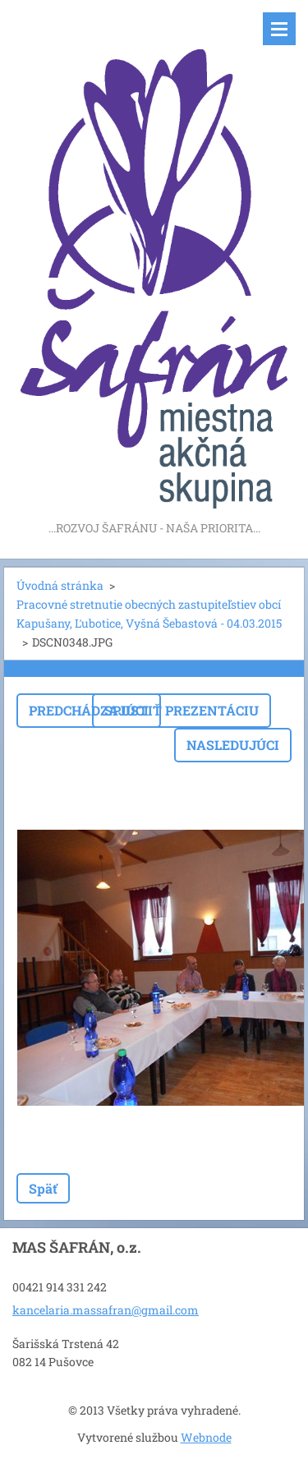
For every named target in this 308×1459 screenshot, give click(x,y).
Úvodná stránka (59, 585)
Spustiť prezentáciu (181, 710)
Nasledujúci (232, 744)
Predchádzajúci (89, 710)
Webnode (206, 1437)
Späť (43, 1188)
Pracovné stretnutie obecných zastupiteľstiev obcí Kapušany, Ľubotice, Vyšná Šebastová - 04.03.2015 (149, 613)
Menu (279, 28)
